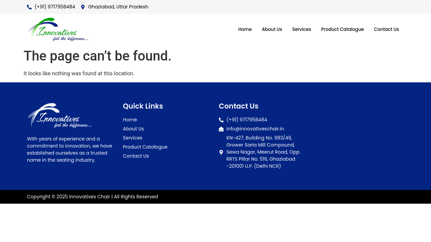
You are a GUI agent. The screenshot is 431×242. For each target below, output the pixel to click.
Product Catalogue (337, 29)
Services (292, 29)
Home (230, 29)
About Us (259, 29)
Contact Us (385, 29)
